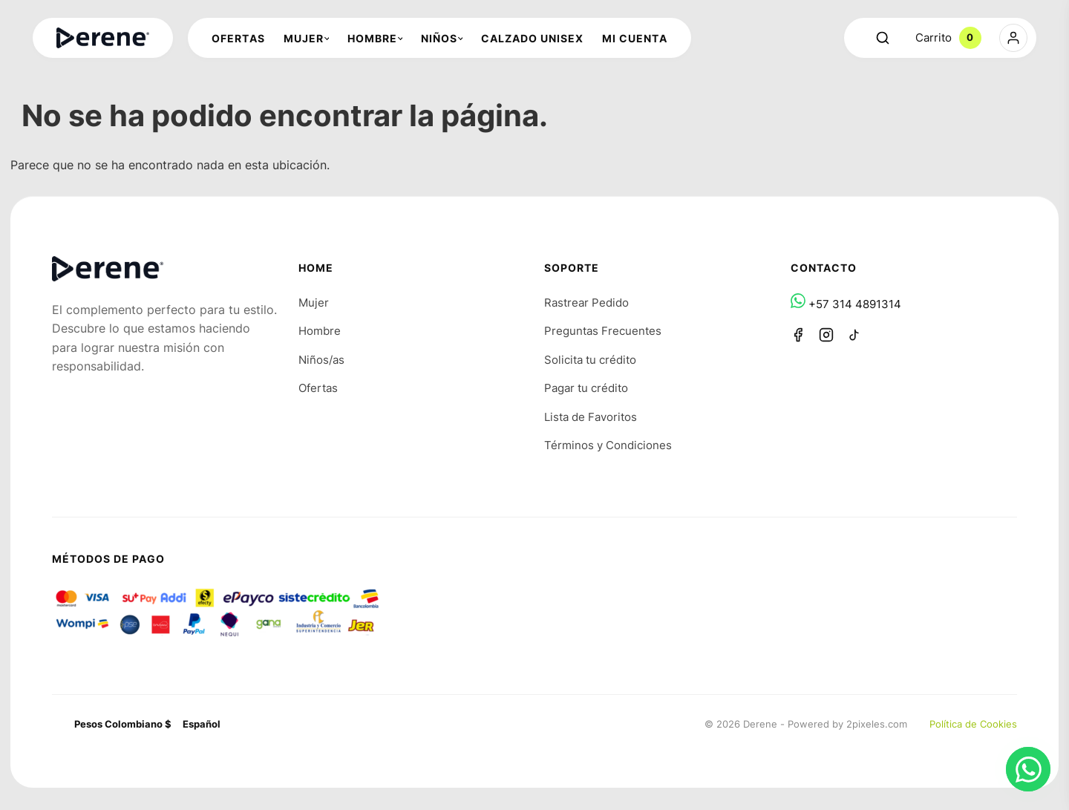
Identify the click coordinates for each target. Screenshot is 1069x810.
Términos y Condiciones (608, 445)
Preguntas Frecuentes (602, 331)
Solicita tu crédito (590, 360)
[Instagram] (826, 334)
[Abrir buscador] (883, 38)
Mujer (313, 302)
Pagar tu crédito (586, 388)
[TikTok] (854, 334)
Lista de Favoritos (590, 417)
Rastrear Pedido (586, 302)
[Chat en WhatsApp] (1028, 769)
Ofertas (318, 388)
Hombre (319, 331)
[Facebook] (798, 334)
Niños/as (321, 360)
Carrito (948, 38)
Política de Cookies (973, 724)
